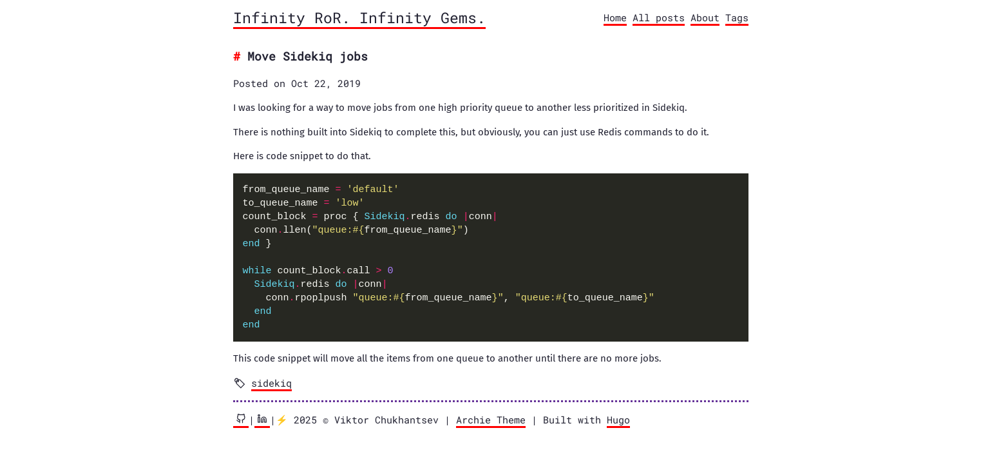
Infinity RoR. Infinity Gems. (359, 17)
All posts (659, 17)
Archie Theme (491, 419)
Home (615, 17)
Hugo (618, 419)
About (705, 17)
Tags (736, 17)
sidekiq (271, 382)
